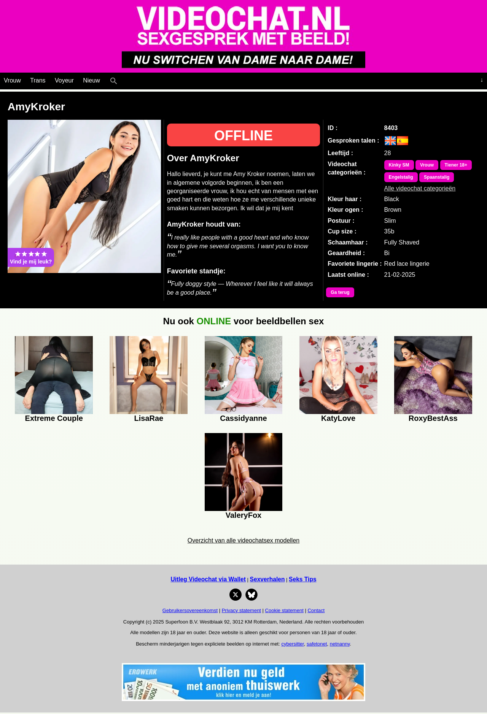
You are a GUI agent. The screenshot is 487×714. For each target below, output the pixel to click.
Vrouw (12, 80)
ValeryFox (244, 515)
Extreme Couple (54, 418)
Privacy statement (241, 610)
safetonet (317, 644)
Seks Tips (303, 579)
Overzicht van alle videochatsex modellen (243, 540)
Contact (316, 610)
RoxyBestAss (433, 418)
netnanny (340, 644)
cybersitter (292, 644)
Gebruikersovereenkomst (190, 610)
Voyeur (64, 80)
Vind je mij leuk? (31, 257)
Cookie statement (284, 610)
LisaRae (148, 418)
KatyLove (338, 418)
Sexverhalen (267, 579)
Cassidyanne (243, 418)
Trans (37, 80)
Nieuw (91, 80)
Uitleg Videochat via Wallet (208, 579)
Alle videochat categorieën (420, 188)
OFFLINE (243, 135)
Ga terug (340, 292)
